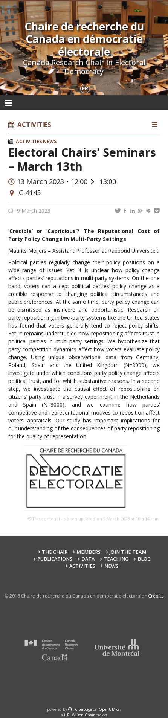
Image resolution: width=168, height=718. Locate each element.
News (50, 141)
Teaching (116, 559)
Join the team (128, 552)
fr (85, 88)
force (83, 709)
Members (88, 552)
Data (88, 559)
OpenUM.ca (109, 709)
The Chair (54, 552)
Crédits (155, 596)
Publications (54, 559)
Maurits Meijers (27, 250)
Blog (144, 559)
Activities (29, 141)
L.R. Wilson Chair (79, 715)
